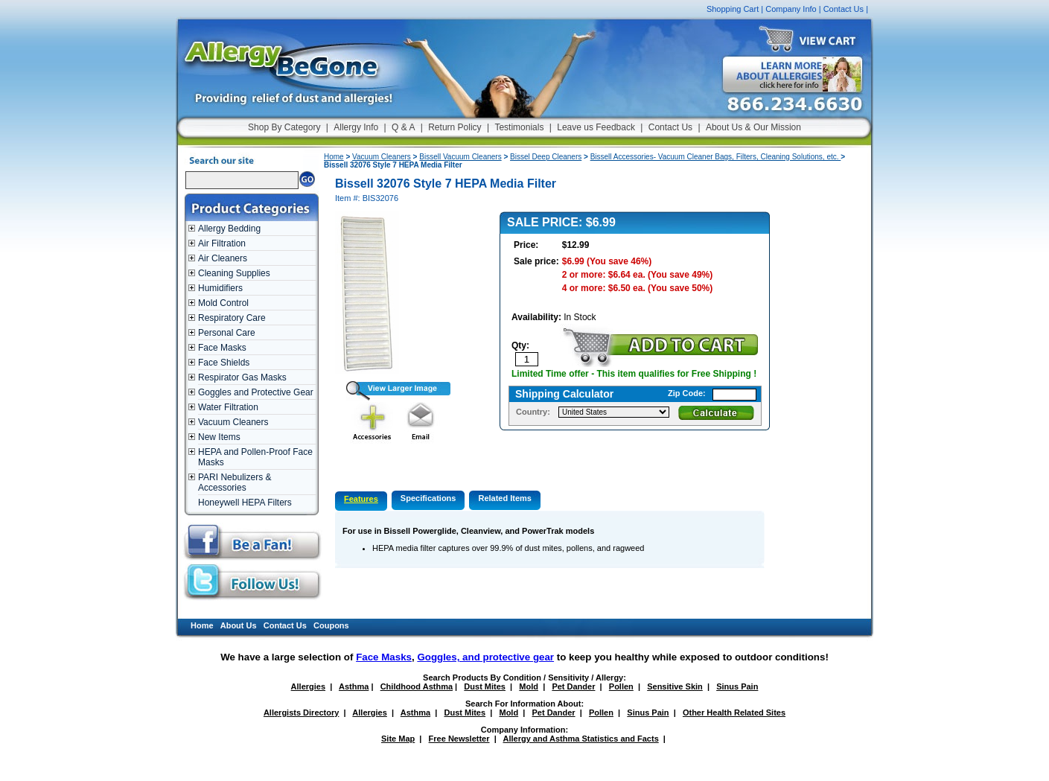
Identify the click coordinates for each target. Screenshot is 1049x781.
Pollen (621, 686)
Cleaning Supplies (234, 273)
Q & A (403, 127)
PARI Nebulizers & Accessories (234, 482)
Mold (528, 686)
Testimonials (518, 127)
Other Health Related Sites (734, 712)
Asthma (354, 686)
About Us (238, 625)
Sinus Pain (737, 686)
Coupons (331, 625)
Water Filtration (228, 407)
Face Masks (222, 347)
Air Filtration (222, 243)
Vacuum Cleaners (233, 422)
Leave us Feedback (596, 127)
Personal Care (226, 333)
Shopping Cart (733, 8)
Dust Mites (485, 686)
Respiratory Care (232, 318)
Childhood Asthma (416, 686)
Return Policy (454, 127)
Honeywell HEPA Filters (245, 502)
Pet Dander (573, 686)
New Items (219, 437)
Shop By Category (284, 127)
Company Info (790, 8)
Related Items (505, 498)
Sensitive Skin (675, 686)
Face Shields (223, 362)
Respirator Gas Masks (242, 377)
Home (334, 157)
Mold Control (223, 303)
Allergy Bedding (229, 228)
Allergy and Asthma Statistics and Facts (580, 738)
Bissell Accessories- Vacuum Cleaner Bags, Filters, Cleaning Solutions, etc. (715, 157)
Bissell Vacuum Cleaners (460, 157)
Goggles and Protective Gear (255, 392)
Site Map (398, 738)
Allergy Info (356, 127)
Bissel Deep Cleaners (545, 157)
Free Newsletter (459, 738)
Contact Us (843, 8)
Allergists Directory (301, 712)
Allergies (308, 686)
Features (361, 498)
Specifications (428, 498)
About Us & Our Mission (753, 127)
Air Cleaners (222, 258)
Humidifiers (220, 288)
